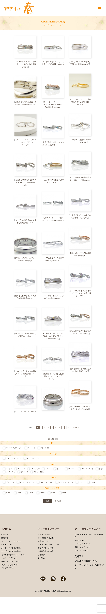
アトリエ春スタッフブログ (48, 557)
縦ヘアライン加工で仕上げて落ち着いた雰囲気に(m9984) (80, 102)
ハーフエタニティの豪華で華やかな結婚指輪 (53, 262)
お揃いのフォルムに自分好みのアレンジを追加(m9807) (53, 221)
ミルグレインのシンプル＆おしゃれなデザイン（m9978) (25, 143)
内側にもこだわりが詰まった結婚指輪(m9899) (25, 262)
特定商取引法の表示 (46, 564)
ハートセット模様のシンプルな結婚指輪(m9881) (53, 300)
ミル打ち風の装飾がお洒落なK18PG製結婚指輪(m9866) (25, 376)
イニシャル (24, 484)
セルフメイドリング (9, 570)
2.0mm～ (20, 505)
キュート (60, 481)
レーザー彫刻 (10, 484)
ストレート (31, 460)
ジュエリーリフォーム (83, 556)
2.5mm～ (31, 505)
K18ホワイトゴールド (27, 495)
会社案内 (41, 570)
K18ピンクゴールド (46, 495)
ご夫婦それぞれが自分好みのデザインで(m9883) (80, 218)
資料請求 (79, 569)
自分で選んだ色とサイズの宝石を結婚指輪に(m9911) (53, 144)
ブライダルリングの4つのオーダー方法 (89, 548)
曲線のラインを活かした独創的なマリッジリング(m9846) (53, 380)
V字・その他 (45, 460)
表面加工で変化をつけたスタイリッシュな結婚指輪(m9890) (25, 184)
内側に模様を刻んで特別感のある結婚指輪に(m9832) (53, 420)
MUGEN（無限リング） (14, 460)
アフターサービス (81, 563)
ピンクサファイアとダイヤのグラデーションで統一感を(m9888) (80, 296)
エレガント (72, 481)
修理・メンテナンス (82, 559)
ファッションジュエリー (11, 554)
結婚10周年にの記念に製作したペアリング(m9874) (80, 336)
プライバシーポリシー (46, 560)
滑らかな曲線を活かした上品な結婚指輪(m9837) (25, 300)
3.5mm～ (54, 505)
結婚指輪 (4, 550)
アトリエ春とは (44, 547)
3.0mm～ (43, 505)
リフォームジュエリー (10, 577)
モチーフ (48, 481)
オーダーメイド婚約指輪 (11, 560)
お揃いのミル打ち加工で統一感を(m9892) (80, 256)
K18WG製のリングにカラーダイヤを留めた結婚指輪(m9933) (25, 64)
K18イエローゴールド (66, 495)
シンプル (9, 481)
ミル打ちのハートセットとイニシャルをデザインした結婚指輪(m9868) (53, 340)
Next (75, 441)
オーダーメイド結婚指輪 (11, 564)
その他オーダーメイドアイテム (13, 567)
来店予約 (9, 8)
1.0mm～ (9, 505)
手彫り (101, 481)
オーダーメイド (80, 553)
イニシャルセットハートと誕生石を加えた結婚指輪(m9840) (25, 419)
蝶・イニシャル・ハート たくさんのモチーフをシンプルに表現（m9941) (53, 105)
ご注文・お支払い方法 (85, 573)
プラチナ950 (10, 495)
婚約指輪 (4, 547)
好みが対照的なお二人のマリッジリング (53, 182)
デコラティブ (35, 481)
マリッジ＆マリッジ (33, 471)
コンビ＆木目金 (39, 484)
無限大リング (43, 554)
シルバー (82, 495)
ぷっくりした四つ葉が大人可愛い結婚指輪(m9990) (80, 63)
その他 (92, 495)
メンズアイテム (7, 581)
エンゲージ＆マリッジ (13, 471)
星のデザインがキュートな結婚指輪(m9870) (25, 338)
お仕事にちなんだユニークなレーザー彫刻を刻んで (25, 103)
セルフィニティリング (10, 574)
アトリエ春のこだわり (46, 550)
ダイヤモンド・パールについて (89, 579)
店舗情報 (41, 567)
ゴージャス (21, 481)
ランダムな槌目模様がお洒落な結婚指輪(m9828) (25, 223)
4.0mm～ (65, 505)
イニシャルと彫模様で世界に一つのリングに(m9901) (80, 180)
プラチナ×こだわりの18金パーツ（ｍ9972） (80, 142)
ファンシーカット (87, 481)
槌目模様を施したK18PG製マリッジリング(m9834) (80, 412)
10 (68, 440)
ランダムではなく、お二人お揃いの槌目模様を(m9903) (53, 63)
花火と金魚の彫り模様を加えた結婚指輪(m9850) (80, 374)
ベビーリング (6, 557)
